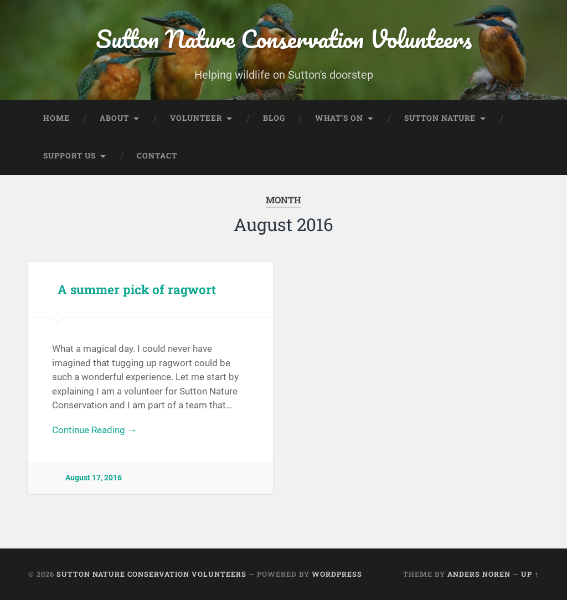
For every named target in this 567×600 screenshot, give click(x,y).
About (114, 118)
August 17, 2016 (93, 478)
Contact (157, 156)
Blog (274, 118)
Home (56, 118)
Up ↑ (529, 574)
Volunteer (196, 118)
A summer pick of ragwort (137, 289)
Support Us (69, 156)
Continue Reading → (94, 429)
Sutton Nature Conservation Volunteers (284, 38)
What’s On (339, 118)
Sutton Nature (440, 118)
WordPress (337, 574)
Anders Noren (479, 574)
